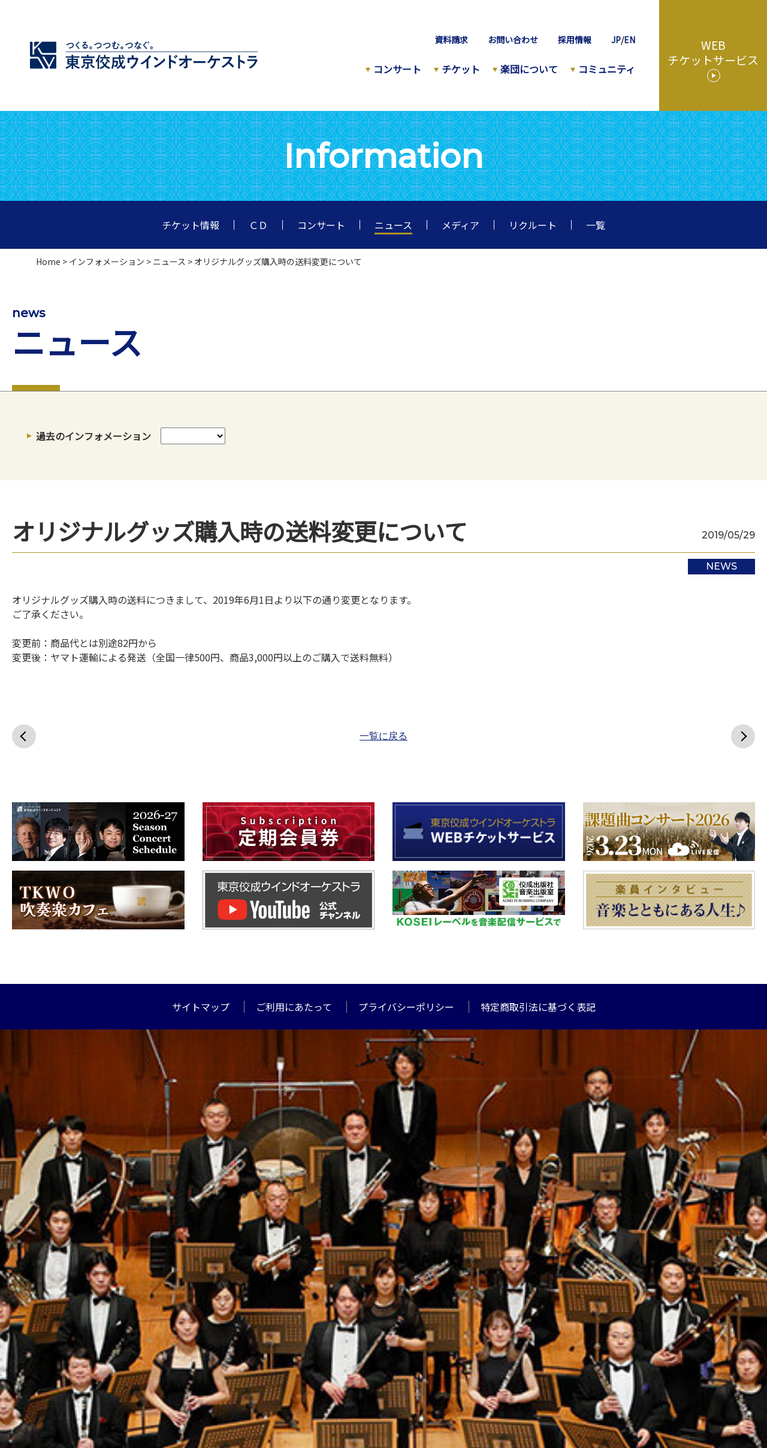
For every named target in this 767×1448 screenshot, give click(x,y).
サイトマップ (201, 1007)
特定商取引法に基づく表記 (538, 1007)
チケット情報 (190, 225)
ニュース (393, 225)
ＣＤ (258, 225)
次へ (743, 736)
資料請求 (451, 39)
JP (616, 39)
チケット (461, 69)
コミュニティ (606, 69)
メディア (460, 225)
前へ (24, 736)
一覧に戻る (383, 736)
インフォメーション (106, 261)
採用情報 (574, 39)
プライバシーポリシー (406, 1007)
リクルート (533, 225)
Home (48, 261)
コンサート (397, 69)
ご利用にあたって (294, 1007)
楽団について (529, 69)
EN (629, 39)
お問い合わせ (513, 39)
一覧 (595, 225)
